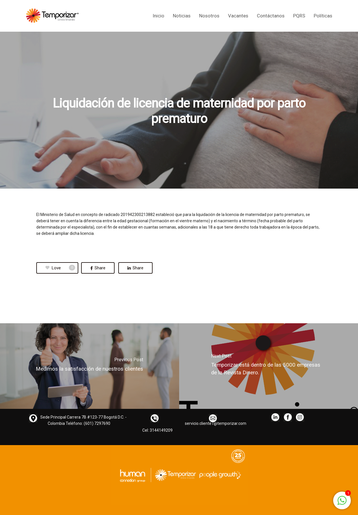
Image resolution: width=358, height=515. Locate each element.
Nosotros (209, 15)
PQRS (299, 15)
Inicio (158, 15)
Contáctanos (271, 15)
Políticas (323, 15)
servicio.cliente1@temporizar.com (215, 423)
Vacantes (238, 15)
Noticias (182, 15)
